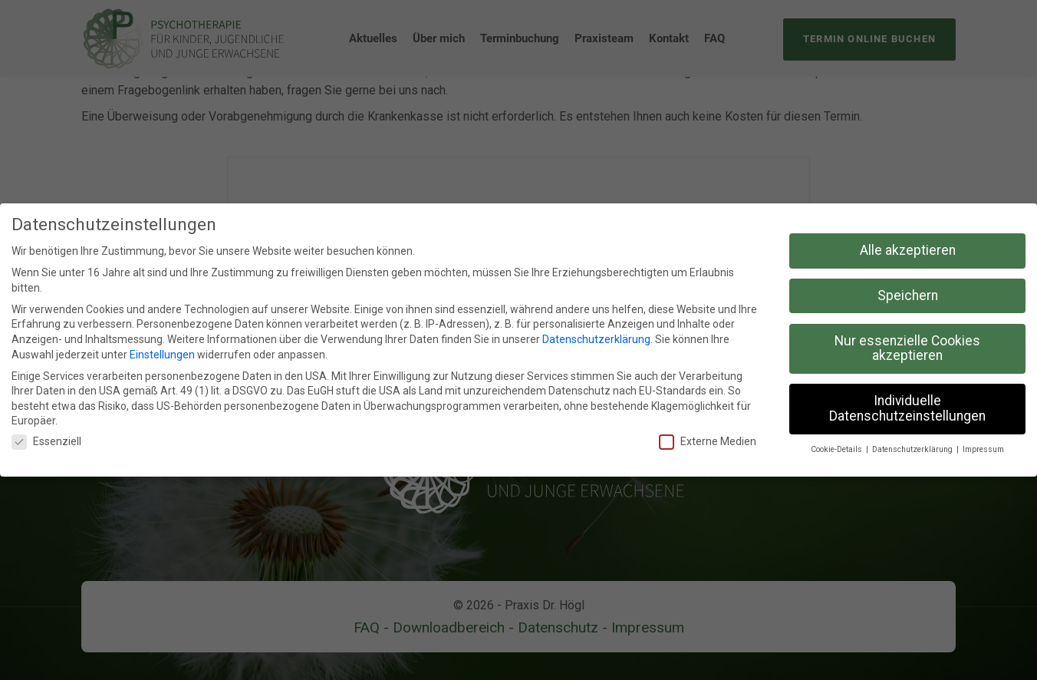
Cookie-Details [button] (837, 449)
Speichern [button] (907, 294)
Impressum (983, 449)
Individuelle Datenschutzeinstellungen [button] (907, 407)
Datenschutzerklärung (596, 338)
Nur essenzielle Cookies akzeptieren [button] (907, 347)
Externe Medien (707, 441)
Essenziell (46, 441)
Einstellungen (162, 354)
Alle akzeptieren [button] (908, 249)
